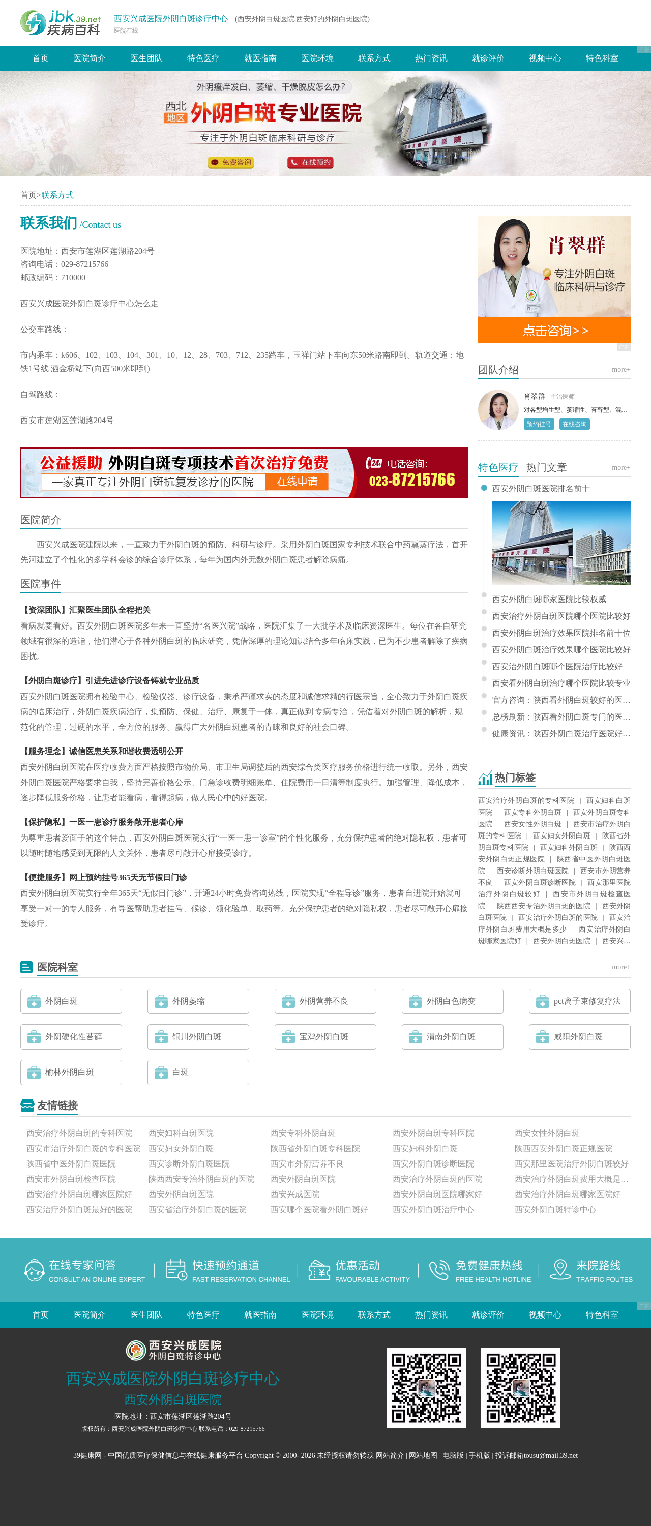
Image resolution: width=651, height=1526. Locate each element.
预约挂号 (539, 424)
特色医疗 (203, 58)
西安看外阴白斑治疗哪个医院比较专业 (561, 683)
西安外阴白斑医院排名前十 (541, 489)
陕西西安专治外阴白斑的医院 (543, 906)
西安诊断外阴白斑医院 (533, 871)
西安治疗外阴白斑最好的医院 (79, 1209)
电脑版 (453, 1455)
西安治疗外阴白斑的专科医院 (526, 800)
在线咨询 (575, 424)
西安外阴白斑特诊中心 (555, 1209)
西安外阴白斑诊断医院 (540, 882)
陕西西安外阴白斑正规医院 (563, 1148)
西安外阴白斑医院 (561, 941)
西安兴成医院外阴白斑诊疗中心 (171, 18)
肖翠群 (534, 396)
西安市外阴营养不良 (307, 1163)
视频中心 (545, 58)
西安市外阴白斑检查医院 (71, 1179)
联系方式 (374, 58)
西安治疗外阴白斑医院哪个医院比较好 (561, 616)
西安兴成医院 (295, 1194)
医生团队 (146, 58)
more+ (621, 369)
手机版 (479, 1455)
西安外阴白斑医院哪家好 (437, 1194)
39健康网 (87, 1455)
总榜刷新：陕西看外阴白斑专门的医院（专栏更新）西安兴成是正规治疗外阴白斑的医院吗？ (561, 717)
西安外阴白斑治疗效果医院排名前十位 (561, 633)
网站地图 (423, 1455)
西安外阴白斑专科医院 (433, 1133)
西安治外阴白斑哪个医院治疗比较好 (557, 667)
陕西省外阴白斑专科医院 (315, 1148)
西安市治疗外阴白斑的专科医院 (83, 1148)
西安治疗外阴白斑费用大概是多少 (573, 1179)
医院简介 (89, 58)
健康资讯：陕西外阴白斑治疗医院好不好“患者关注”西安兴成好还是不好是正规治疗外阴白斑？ (561, 734)
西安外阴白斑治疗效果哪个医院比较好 (561, 650)
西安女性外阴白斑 (532, 824)
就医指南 (260, 58)
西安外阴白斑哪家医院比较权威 (549, 599)
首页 (41, 58)
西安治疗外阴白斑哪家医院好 (79, 1194)
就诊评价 (488, 58)
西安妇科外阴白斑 (569, 847)
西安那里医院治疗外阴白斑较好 (572, 1163)
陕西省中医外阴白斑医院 (71, 1163)
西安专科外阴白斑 (532, 812)
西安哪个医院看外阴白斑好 (319, 1209)
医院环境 (317, 58)
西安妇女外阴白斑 (561, 836)
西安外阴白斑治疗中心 (433, 1209)
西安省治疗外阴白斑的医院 (197, 1209)
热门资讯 (431, 58)
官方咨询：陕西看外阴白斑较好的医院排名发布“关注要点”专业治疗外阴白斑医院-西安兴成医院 (561, 700)
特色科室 (602, 58)
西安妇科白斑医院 (181, 1133)
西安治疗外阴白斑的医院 (558, 917)
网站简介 (390, 1455)
